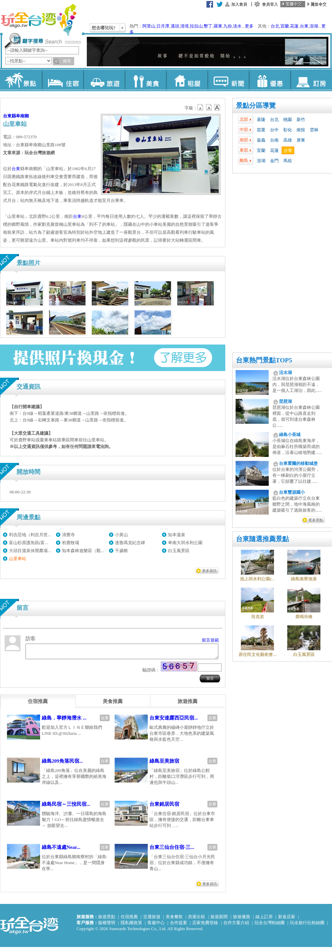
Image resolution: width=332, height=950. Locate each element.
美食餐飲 (174, 919)
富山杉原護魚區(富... (28, 542)
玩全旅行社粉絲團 (307, 925)
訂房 (311, 79)
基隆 (261, 119)
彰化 (287, 129)
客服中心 (156, 925)
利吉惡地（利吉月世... (30, 534)
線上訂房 (264, 919)
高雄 (287, 140)
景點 (21, 79)
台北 (275, 26)
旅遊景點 (106, 919)
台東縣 (9, 115)
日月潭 (162, 26)
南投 (301, 129)
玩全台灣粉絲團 (269, 925)
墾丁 (208, 26)
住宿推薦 (129, 919)
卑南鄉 (22, 115)
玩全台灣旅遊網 (38, 20)
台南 (274, 140)
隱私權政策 (131, 925)
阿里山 (148, 26)
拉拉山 (196, 26)
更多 (249, 26)
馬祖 (287, 160)
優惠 (269, 79)
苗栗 (261, 129)
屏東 (301, 140)
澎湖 (313, 26)
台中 (274, 129)
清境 (184, 26)
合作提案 (178, 925)
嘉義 (261, 140)
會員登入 (270, 4)
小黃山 (121, 534)
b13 (209, 107)
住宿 (62, 79)
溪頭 (175, 26)
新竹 (301, 119)
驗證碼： (151, 672)
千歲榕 (121, 550)
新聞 (228, 79)
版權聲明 (106, 925)
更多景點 (315, 520)
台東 (304, 26)
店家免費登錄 (205, 925)
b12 (200, 107)
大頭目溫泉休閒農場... (30, 550)
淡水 (237, 26)
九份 (227, 26)
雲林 (314, 129)
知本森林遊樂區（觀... (83, 550)
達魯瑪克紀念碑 (130, 542)
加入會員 (239, 4)
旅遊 (104, 79)
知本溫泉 (176, 534)
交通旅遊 (151, 919)
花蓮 (294, 26)
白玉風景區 (179, 550)
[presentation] (37, 704)
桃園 (287, 119)
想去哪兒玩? (103, 27)
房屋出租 (196, 919)
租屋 (186, 79)
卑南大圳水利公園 (185, 542)
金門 (274, 160)
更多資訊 (209, 571)
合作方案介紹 (236, 925)
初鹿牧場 (70, 542)
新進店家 (286, 919)
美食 (145, 79)
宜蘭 (284, 26)
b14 (217, 107)
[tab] (37, 704)
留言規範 (210, 640)
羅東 (218, 26)
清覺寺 (68, 534)
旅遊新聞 (219, 919)
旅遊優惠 (241, 919)
